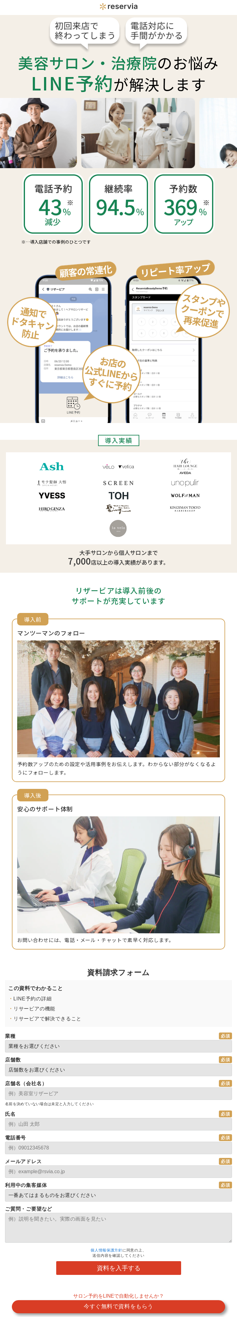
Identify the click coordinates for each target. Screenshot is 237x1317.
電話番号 (15, 1137)
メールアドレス (23, 1161)
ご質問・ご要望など (28, 1209)
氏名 (10, 1114)
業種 (10, 1036)
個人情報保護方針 (106, 1250)
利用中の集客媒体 (26, 1185)
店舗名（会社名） (26, 1083)
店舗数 (13, 1059)
